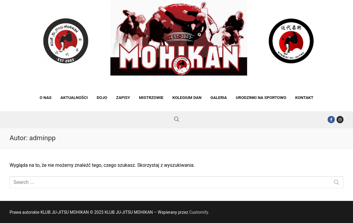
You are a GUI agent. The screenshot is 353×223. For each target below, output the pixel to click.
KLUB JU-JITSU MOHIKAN (55, 80)
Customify (198, 212)
